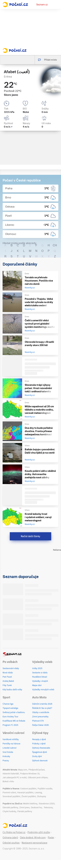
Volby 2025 (37, 668)
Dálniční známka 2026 (42, 704)
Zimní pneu (24, 807)
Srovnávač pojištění (11, 796)
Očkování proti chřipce (38, 777)
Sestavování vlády (11, 668)
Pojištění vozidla (45, 789)
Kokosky (6, 756)
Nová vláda (8, 673)
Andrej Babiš (8, 681)
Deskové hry (36, 807)
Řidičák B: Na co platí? (42, 708)
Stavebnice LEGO (46, 803)
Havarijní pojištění (25, 792)
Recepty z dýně (39, 739)
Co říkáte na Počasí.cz (14, 832)
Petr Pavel (7, 677)
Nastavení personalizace (34, 842)
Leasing (38, 792)
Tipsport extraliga (10, 708)
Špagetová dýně (39, 752)
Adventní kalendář (11, 774)
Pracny (6, 760)
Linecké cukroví (9, 748)
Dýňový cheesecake (41, 748)
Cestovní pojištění (28, 789)
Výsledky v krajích (40, 681)
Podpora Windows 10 (29, 774)
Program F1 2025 (10, 725)
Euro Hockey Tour (10, 716)
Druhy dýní (37, 756)
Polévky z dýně (39, 744)
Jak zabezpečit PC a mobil (15, 777)
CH (55, 245)
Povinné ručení (9, 792)
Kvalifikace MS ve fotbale (14, 721)
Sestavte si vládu (39, 673)
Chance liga (8, 704)
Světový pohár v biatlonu (14, 712)
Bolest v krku (8, 781)
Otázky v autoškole (40, 712)
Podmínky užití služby (38, 832)
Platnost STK (38, 721)
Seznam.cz (42, 4)
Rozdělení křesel (39, 677)
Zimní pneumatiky (40, 716)
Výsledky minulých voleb (43, 689)
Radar (51, 837)
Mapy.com (22, 770)
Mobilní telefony (30, 803)
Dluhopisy (41, 796)
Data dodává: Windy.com (33, 837)
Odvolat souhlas (11, 842)
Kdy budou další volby (12, 689)
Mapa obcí (36, 685)
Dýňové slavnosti (39, 760)
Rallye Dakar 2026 (40, 725)
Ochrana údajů (10, 837)
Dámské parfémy (10, 807)
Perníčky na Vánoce (11, 744)
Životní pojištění (28, 796)
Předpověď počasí (36, 770)
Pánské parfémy (24, 811)
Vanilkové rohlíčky (11, 739)
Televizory (48, 807)
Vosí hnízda (8, 752)
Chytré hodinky (9, 811)
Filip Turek (7, 685)
